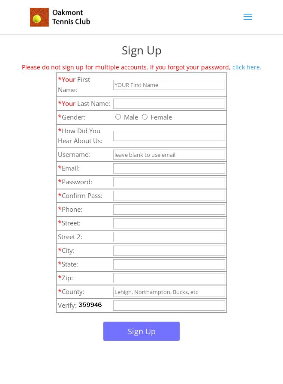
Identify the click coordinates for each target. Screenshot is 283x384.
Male (126, 117)
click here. (247, 67)
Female (157, 117)
